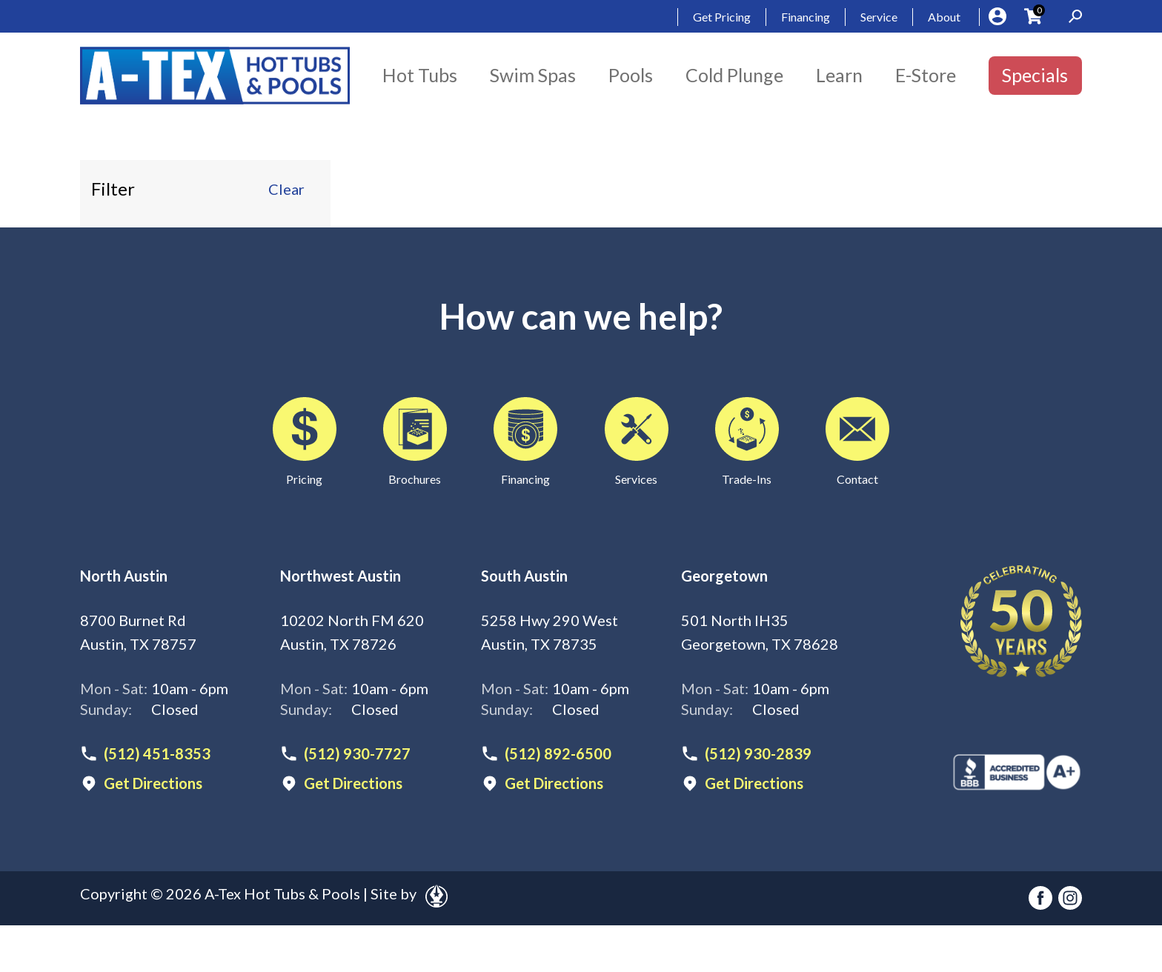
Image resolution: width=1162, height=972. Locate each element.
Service (878, 17)
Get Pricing (722, 17)
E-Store (925, 75)
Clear (286, 189)
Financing (805, 17)
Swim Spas (533, 75)
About (944, 17)
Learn (839, 75)
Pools (630, 75)
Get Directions (153, 783)
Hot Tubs (419, 75)
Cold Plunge (734, 75)
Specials (1035, 75)
